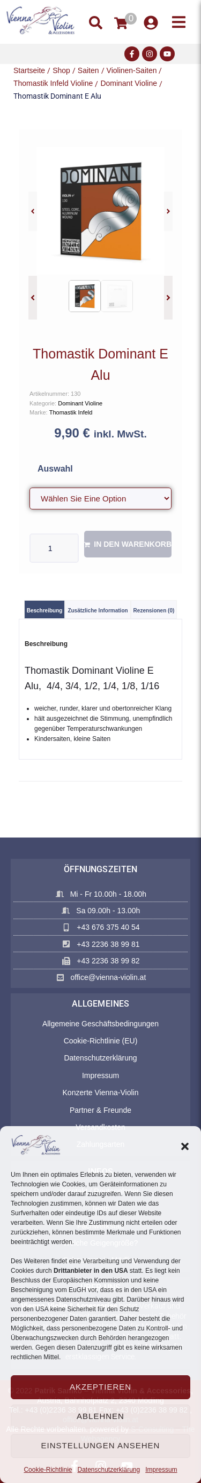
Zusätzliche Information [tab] (98, 610)
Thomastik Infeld (71, 412)
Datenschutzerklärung (108, 1469)
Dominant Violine (128, 83)
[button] (185, 1146)
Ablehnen (100, 1416)
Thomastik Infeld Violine (53, 83)
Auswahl (55, 468)
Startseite (29, 70)
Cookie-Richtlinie (48, 1469)
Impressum (161, 1469)
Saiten (88, 70)
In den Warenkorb (133, 544)
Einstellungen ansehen (100, 1445)
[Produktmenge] (54, 548)
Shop (61, 70)
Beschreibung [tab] (45, 610)
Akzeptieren (100, 1386)
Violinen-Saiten (132, 70)
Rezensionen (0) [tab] (154, 610)
